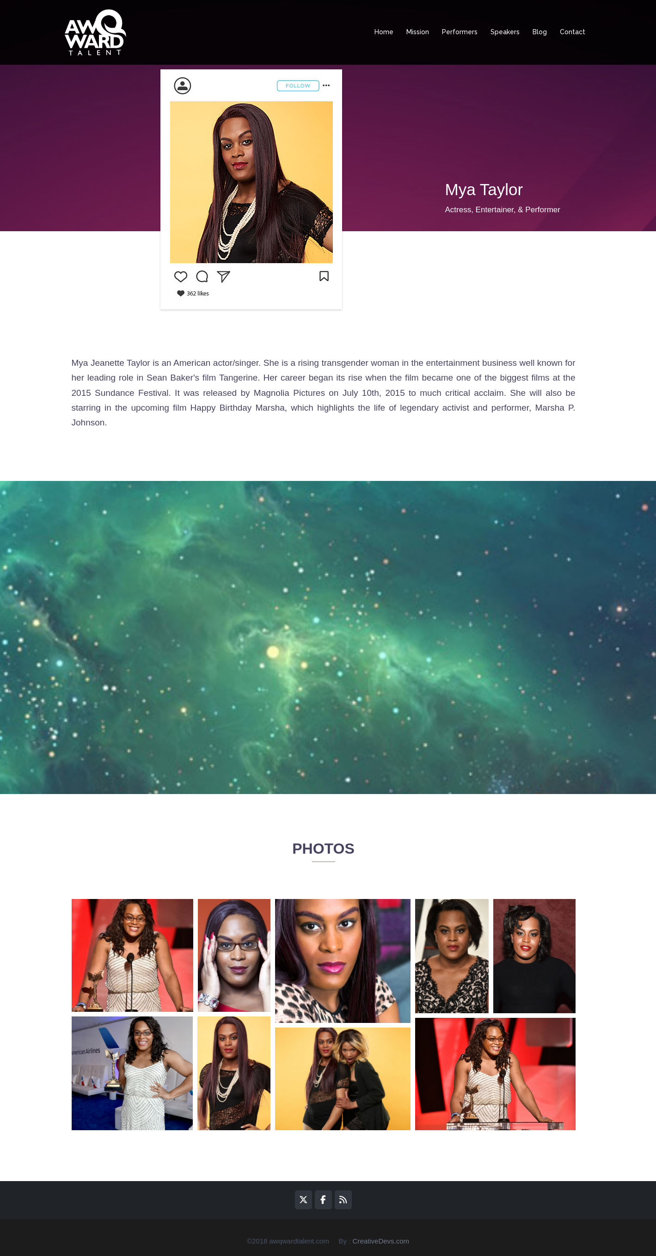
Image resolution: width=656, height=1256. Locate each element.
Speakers (505, 32)
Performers (460, 32)
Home (383, 32)
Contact (572, 32)
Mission (417, 32)
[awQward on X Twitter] (303, 1199)
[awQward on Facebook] (323, 1199)
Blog (540, 32)
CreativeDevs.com (381, 1241)
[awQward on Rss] (343, 1199)
